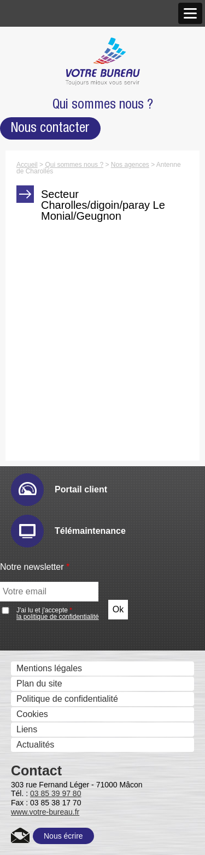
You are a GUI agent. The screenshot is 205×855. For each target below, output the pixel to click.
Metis (33, 833)
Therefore (42, 726)
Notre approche (44, 89)
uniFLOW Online (55, 787)
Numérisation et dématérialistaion (78, 542)
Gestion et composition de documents (87, 619)
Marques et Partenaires (59, 181)
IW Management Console (72, 510)
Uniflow (37, 772)
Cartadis (39, 803)
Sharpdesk (44, 634)
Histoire (28, 58)
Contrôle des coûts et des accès (76, 757)
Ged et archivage (47, 696)
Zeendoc (40, 741)
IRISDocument (51, 587)
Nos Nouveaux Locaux (67, 119)
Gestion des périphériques (65, 434)
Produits (30, 232)
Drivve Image (48, 572)
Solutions (32, 420)
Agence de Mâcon (58, 134)
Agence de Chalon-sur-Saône (80, 149)
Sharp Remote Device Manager (84, 526)
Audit (33, 449)
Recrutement (39, 211)
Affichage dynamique (54, 338)
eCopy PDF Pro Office (66, 679)
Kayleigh (39, 818)
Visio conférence (46, 400)
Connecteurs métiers (63, 602)
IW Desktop (45, 649)
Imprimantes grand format (64, 307)
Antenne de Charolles (65, 165)
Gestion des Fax (46, 292)
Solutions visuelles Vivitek (73, 383)
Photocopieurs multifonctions (70, 246)
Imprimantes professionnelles (70, 323)
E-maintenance (52, 464)
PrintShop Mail (51, 664)
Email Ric (41, 480)
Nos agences (39, 104)
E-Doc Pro (43, 710)
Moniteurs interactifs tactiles (67, 353)
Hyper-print (44, 495)
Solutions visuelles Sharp (72, 368)
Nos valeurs (37, 74)
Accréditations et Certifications (72, 196)
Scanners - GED (45, 277)
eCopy (35, 557)
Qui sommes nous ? (52, 44)
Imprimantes (38, 262)
